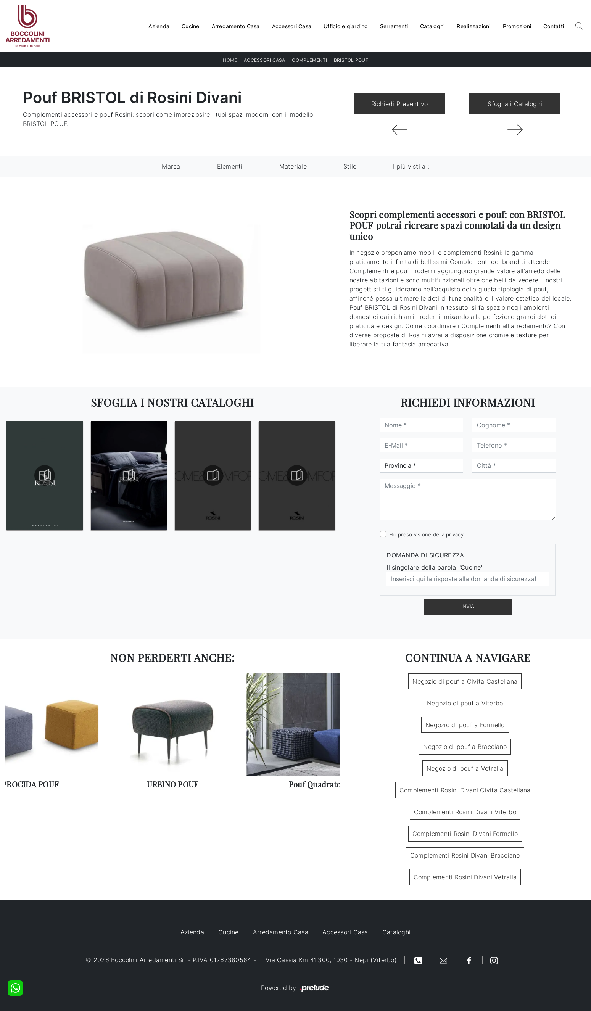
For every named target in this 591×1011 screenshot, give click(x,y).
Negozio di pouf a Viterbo (465, 703)
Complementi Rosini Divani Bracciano (465, 855)
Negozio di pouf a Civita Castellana (464, 681)
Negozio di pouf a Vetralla (465, 768)
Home (230, 60)
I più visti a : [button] (411, 166)
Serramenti (394, 26)
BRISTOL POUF (351, 60)
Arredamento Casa (236, 26)
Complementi (309, 60)
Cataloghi (432, 26)
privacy (455, 534)
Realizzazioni (473, 26)
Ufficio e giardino (346, 26)
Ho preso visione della (426, 534)
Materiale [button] (293, 166)
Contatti (553, 26)
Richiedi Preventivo (399, 104)
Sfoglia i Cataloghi (515, 104)
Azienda (158, 26)
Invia (467, 606)
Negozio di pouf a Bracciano (465, 746)
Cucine (191, 26)
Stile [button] (349, 166)
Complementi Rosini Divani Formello (465, 833)
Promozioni (517, 26)
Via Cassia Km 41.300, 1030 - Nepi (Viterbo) (331, 960)
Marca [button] (171, 166)
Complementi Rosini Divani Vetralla (465, 877)
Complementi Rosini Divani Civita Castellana (465, 790)
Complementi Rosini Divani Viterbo (465, 812)
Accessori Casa (292, 26)
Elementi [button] (230, 166)
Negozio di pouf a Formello (465, 725)
